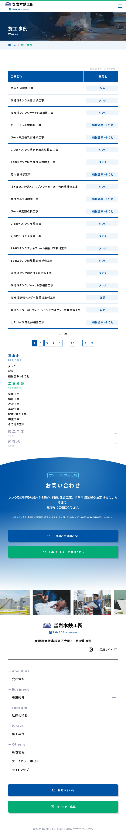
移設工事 (13, 409)
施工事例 (18, 734)
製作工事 (13, 394)
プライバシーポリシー (27, 761)
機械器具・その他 (18, 376)
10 (72, 343)
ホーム (12, 45)
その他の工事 (16, 424)
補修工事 (13, 399)
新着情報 (18, 752)
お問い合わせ (63, 790)
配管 (11, 371)
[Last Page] (91, 343)
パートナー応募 (63, 807)
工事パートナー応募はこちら (63, 552)
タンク (12, 366)
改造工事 (13, 404)
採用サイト (106, 649)
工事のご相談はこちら (63, 536)
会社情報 (18, 679)
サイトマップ (20, 769)
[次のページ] (85, 343)
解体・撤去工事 (17, 414)
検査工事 (13, 419)
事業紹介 (18, 697)
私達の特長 (20, 715)
